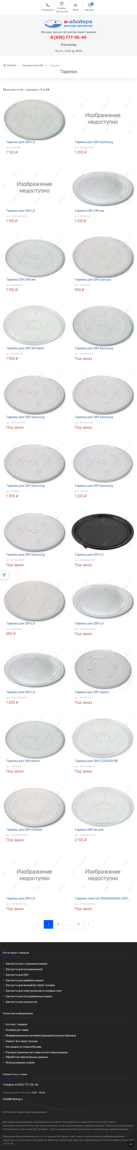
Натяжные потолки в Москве (23, 1046)
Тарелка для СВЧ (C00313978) (96, 761)
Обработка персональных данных (27, 1057)
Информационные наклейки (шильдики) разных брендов (41, 1035)
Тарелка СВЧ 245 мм (89, 210)
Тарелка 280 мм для (89, 829)
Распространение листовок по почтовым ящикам (37, 1052)
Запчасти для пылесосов (21, 1002)
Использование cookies (20, 1062)
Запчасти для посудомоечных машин (29, 996)
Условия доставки (17, 1030)
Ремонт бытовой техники (22, 1041)
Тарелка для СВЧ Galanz (92, 692)
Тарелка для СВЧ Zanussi (93, 279)
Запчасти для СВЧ (33, 65)
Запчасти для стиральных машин (26, 963)
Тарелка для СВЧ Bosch (23, 761)
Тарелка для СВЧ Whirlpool (25, 348)
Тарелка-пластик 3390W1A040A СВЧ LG (103, 898)
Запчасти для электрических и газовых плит (34, 990)
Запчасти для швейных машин (24, 980)
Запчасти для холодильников (24, 969)
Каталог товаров (16, 1024)
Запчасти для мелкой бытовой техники (30, 985)
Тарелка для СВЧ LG (20, 142)
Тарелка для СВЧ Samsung (94, 142)
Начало (11, 65)
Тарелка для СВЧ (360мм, (24, 829)
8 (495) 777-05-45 (68, 37)
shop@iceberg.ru (13, 1099)
